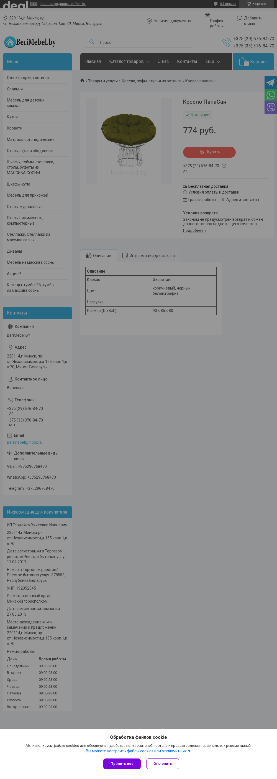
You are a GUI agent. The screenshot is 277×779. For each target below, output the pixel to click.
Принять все (122, 764)
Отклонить (162, 764)
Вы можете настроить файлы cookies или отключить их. (137, 751)
